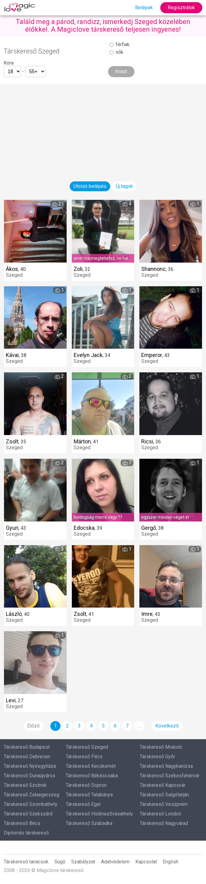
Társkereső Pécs (84, 756)
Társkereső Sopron (86, 785)
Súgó (59, 862)
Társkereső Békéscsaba (92, 776)
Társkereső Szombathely (30, 804)
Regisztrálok (181, 7)
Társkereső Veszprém (164, 804)
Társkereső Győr (157, 756)
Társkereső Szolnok (25, 785)
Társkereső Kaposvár (162, 785)
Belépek (144, 7)
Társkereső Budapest (27, 747)
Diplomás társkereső (26, 833)
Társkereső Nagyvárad (164, 823)
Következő (167, 726)
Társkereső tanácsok (26, 862)
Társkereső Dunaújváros (29, 776)
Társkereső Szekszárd (28, 814)
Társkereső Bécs (22, 823)
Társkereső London (160, 814)
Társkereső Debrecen (27, 756)
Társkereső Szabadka (89, 823)
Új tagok (124, 186)
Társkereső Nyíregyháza (30, 766)
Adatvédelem (115, 862)
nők (116, 52)
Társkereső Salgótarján (164, 795)
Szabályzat (83, 862)
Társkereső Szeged (87, 747)
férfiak (120, 44)
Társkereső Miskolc (161, 747)
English (170, 862)
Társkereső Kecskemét (91, 766)
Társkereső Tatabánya (89, 795)
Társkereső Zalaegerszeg (31, 795)
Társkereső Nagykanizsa (166, 766)
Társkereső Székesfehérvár (170, 776)
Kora (9, 63)
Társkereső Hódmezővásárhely (99, 814)
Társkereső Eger (83, 804)
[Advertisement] (103, 127)
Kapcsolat (146, 862)
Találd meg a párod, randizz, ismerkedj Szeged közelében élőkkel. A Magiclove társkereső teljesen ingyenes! (103, 25)
